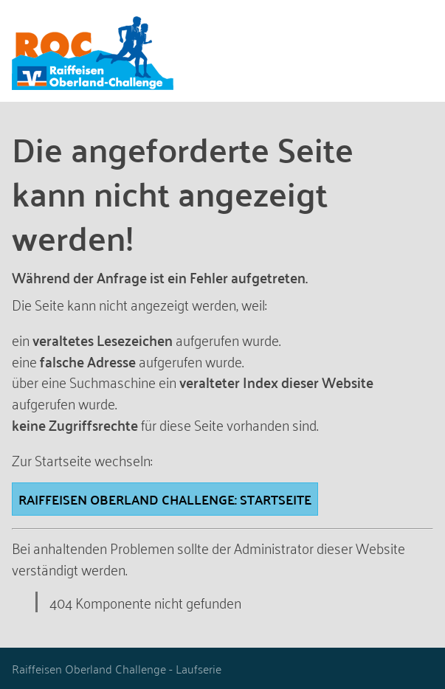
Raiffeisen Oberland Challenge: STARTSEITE (164, 499)
